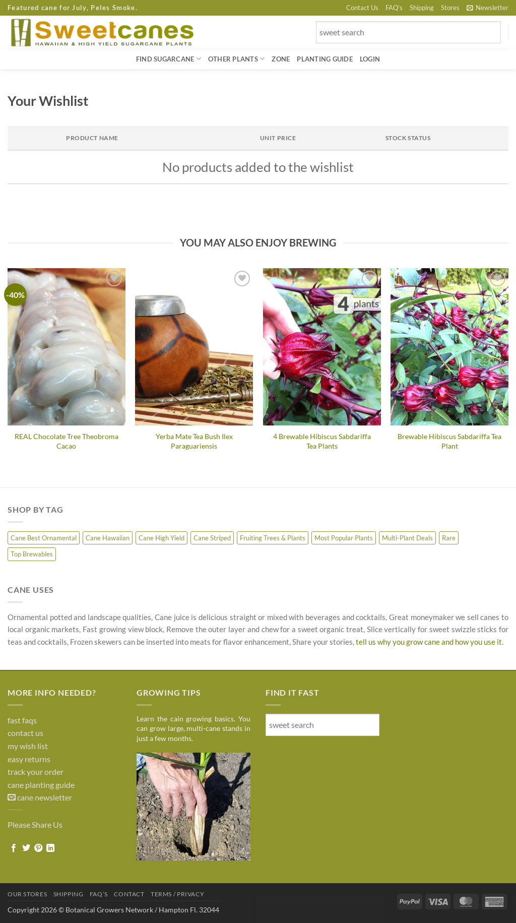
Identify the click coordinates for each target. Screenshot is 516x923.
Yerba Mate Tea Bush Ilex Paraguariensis (194, 441)
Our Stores (27, 894)
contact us (25, 732)
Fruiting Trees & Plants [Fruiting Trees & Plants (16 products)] (272, 538)
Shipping (422, 8)
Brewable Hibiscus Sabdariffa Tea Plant (449, 441)
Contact (129, 894)
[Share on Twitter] (26, 848)
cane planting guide (41, 784)
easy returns (29, 759)
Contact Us (362, 8)
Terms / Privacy (177, 894)
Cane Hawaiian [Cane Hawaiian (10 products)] (108, 538)
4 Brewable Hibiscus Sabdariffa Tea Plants (322, 441)
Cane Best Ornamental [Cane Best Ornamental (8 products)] (44, 538)
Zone (281, 59)
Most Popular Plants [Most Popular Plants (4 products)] (343, 538)
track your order (35, 771)
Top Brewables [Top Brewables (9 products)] (32, 554)
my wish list (28, 746)
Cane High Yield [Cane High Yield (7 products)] (161, 538)
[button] (487, 7)
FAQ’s (394, 8)
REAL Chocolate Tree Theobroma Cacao (66, 441)
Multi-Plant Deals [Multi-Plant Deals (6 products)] (407, 538)
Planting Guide (325, 59)
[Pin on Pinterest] (38, 848)
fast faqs (22, 720)
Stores (450, 8)
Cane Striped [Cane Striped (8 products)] (212, 538)
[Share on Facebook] (14, 848)
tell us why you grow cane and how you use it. (429, 641)
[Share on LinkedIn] (50, 848)
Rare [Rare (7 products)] (449, 538)
